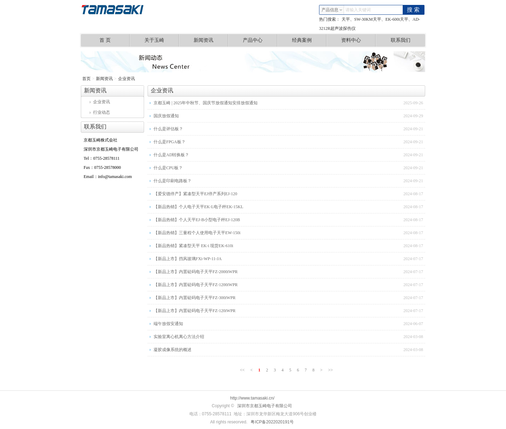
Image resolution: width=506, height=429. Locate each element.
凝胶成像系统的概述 (173, 349)
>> (330, 370)
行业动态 (100, 112)
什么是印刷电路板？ (173, 180)
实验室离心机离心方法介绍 (179, 336)
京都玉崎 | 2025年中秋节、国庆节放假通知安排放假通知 (206, 102)
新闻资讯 (211, 40)
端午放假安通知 (168, 323)
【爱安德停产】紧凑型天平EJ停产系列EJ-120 (195, 193)
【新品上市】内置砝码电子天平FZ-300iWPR (194, 297)
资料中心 (358, 40)
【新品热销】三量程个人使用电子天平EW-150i (197, 232)
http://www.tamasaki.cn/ (252, 398)
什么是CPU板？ (168, 167)
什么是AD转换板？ (171, 154)
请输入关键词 (358, 9)
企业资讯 (126, 78)
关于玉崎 (161, 40)
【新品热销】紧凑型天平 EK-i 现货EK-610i (193, 245)
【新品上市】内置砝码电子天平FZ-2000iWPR (196, 271)
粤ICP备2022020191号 (272, 422)
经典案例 (309, 40)
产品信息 (332, 9)
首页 (86, 78)
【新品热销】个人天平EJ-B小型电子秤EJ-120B (197, 219)
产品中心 (260, 40)
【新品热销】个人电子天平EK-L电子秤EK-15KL (198, 206)
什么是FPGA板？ (170, 141)
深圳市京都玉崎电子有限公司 (264, 405)
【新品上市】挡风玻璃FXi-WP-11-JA (188, 258)
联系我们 (400, 40)
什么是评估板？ (168, 128)
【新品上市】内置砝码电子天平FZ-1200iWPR (196, 284)
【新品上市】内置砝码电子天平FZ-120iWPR (194, 310)
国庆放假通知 (166, 115)
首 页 (114, 40)
